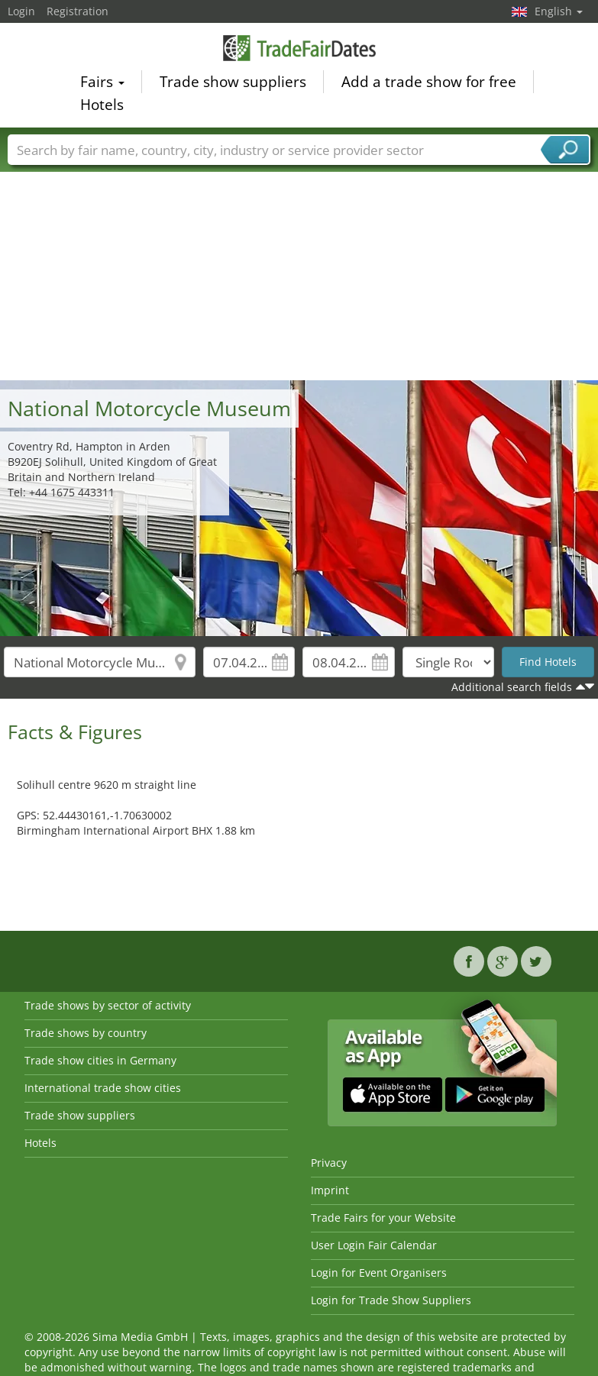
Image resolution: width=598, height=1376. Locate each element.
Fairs (102, 83)
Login (21, 11)
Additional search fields (511, 687)
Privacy (329, 1162)
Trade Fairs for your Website (383, 1217)
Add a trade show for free (428, 83)
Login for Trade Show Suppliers (391, 1300)
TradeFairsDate (299, 49)
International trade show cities (102, 1087)
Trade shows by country (85, 1033)
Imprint (330, 1190)
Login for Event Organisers (379, 1272)
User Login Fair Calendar (374, 1245)
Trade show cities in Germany (100, 1060)
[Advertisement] (299, 266)
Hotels (102, 106)
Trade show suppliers (233, 83)
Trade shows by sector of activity (107, 1005)
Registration (77, 11)
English (559, 11)
